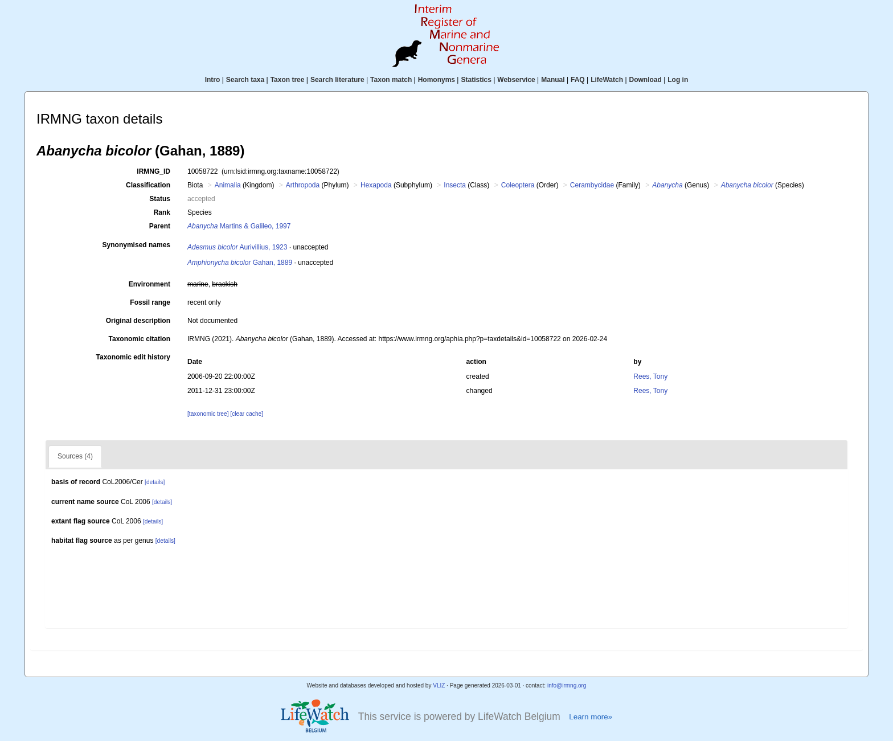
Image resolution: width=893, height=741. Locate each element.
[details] (155, 482)
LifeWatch (607, 80)
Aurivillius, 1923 (237, 247)
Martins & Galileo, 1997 (238, 226)
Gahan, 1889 (239, 263)
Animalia (228, 185)
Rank (162, 212)
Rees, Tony (650, 376)
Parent (159, 226)
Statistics (476, 80)
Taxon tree (288, 80)
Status (159, 199)
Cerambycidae (592, 185)
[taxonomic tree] (207, 414)
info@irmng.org (567, 685)
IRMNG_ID (153, 171)
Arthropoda (302, 185)
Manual (552, 80)
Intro (212, 80)
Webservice (516, 80)
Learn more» (590, 717)
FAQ (578, 80)
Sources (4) (75, 456)
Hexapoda (376, 185)
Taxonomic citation (139, 339)
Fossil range (150, 302)
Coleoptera (518, 185)
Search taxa (245, 80)
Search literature (337, 80)
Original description (138, 321)
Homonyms (436, 80)
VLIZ (439, 685)
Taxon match (391, 80)
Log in (677, 80)
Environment (149, 284)
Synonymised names (136, 245)
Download (645, 80)
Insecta (455, 185)
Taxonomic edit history (133, 357)
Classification (148, 185)
